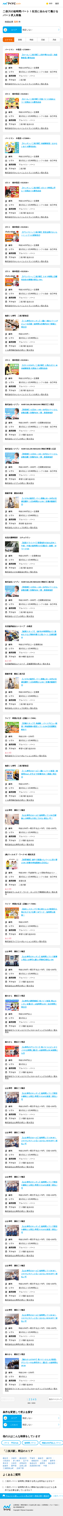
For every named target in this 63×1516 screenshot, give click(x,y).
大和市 (14, 1463)
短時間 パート (30, 1443)
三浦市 (44, 1461)
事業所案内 (24, 1505)
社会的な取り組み (34, 1505)
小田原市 (6, 1461)
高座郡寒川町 (35, 1466)
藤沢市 (49, 1458)
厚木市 (5, 1463)
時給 (31, 40)
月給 (54, 40)
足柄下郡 (20, 1468)
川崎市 (14, 1458)
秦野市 (52, 1461)
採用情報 (45, 1505)
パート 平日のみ (11, 1443)
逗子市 (26, 1461)
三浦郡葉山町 (8, 1468)
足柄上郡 (23, 1466)
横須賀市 (23, 1458)
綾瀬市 (5, 1466)
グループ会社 (54, 1505)
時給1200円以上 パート (51, 1443)
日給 (43, 40)
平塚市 (32, 1458)
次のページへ (55, 1399)
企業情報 (16, 1505)
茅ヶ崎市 (16, 1461)
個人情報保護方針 (18, 1507)
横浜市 (5, 1458)
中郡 (45, 1466)
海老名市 (33, 1463)
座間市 (42, 1463)
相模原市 (35, 1461)
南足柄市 (51, 1463)
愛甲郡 (14, 1466)
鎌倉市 (40, 1458)
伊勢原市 (23, 1463)
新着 (20, 40)
